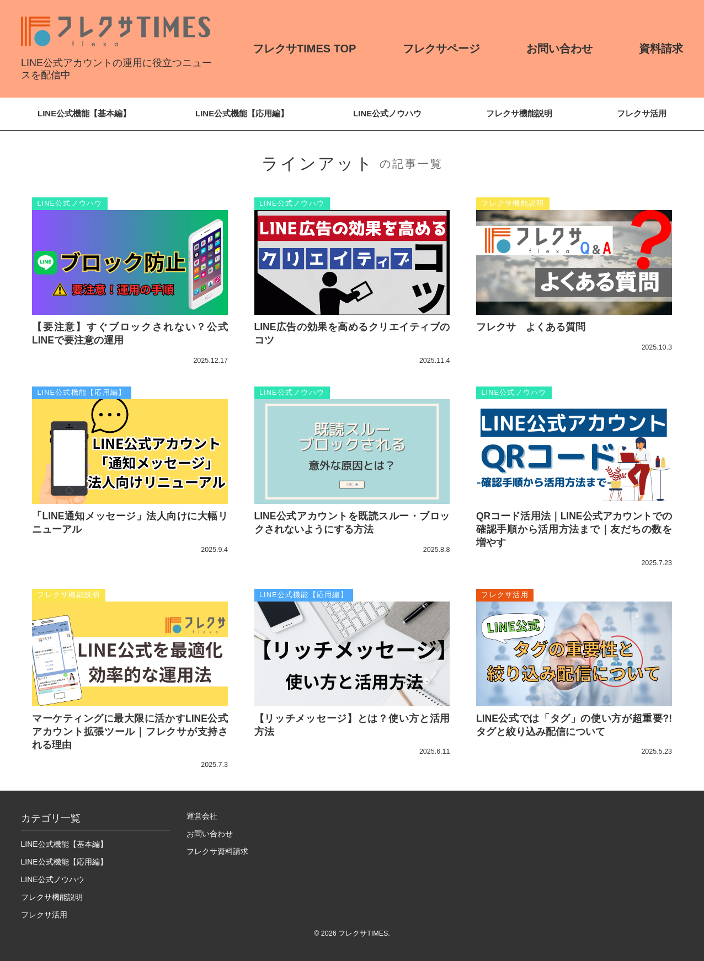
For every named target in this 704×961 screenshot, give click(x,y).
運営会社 (201, 816)
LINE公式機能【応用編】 (242, 113)
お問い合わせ (559, 48)
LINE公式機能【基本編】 (84, 113)
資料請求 (661, 48)
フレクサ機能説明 (519, 113)
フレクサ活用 (641, 113)
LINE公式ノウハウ (387, 113)
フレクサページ (441, 48)
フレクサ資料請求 (217, 851)
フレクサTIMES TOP (304, 48)
